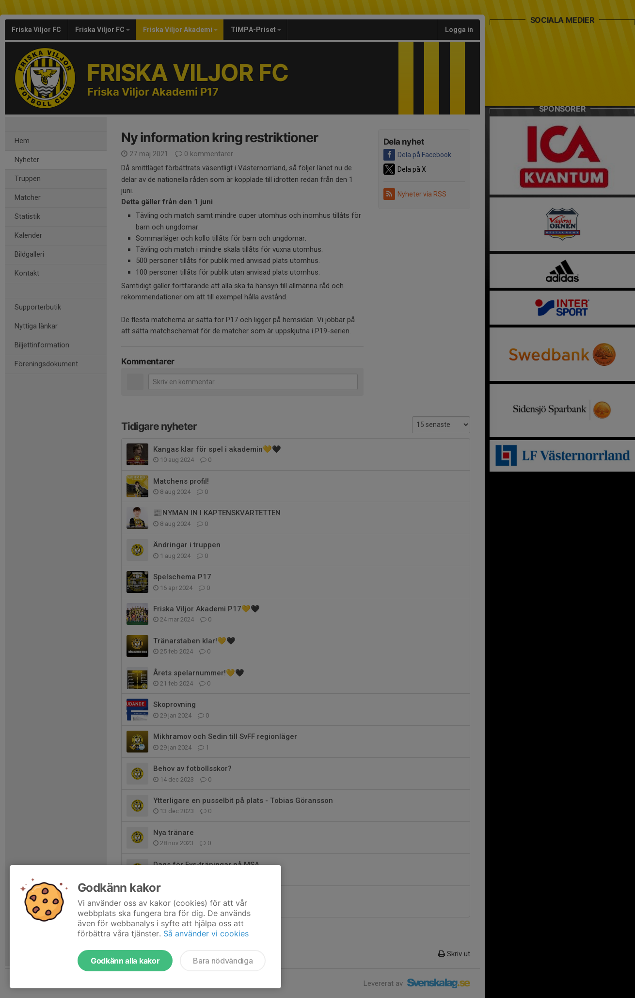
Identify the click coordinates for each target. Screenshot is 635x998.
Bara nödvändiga (223, 960)
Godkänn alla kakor (125, 960)
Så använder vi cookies (206, 933)
